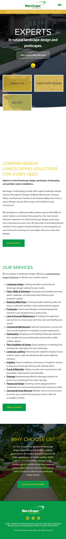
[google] (38, 518)
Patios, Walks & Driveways (18, 291)
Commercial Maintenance (18, 327)
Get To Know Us (13, 243)
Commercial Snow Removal (19, 390)
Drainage (11, 376)
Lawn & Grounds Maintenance (21, 316)
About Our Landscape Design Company (26, 523)
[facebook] (27, 518)
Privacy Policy (53, 525)
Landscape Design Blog (30, 525)
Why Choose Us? (33, 439)
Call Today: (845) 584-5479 (33, 55)
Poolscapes (12, 309)
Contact (43, 525)
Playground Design (15, 383)
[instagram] (33, 518)
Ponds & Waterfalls (15, 369)
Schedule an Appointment (33, 484)
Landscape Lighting (16, 351)
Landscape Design (15, 284)
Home (7, 523)
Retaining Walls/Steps (16, 302)
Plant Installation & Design (19, 344)
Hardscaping (12, 334)
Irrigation (11, 362)
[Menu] (59, 5)
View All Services (14, 407)
